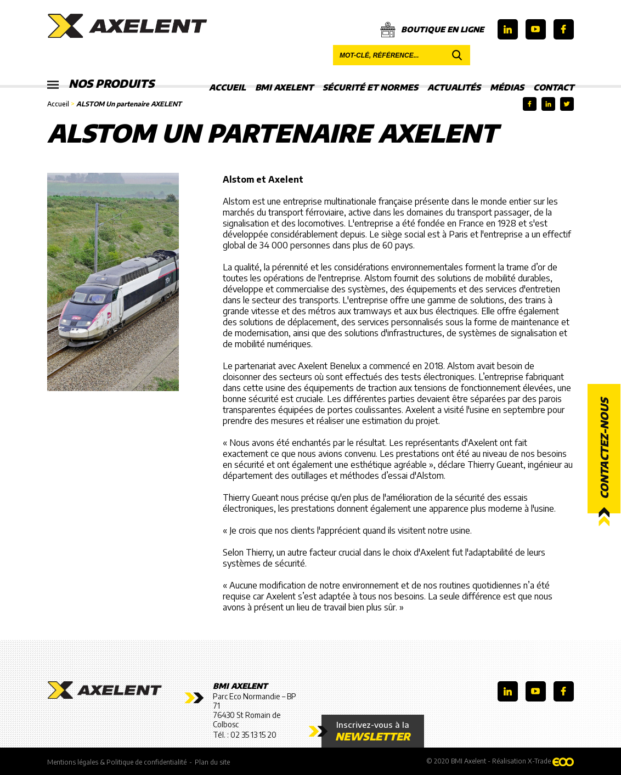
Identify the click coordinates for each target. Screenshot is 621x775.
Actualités (454, 87)
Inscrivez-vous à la (372, 731)
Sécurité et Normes (370, 87)
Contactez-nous (604, 448)
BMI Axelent (284, 87)
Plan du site (212, 762)
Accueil (227, 87)
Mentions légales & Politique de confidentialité (117, 762)
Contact (553, 87)
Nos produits (100, 84)
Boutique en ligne (432, 29)
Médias (507, 87)
